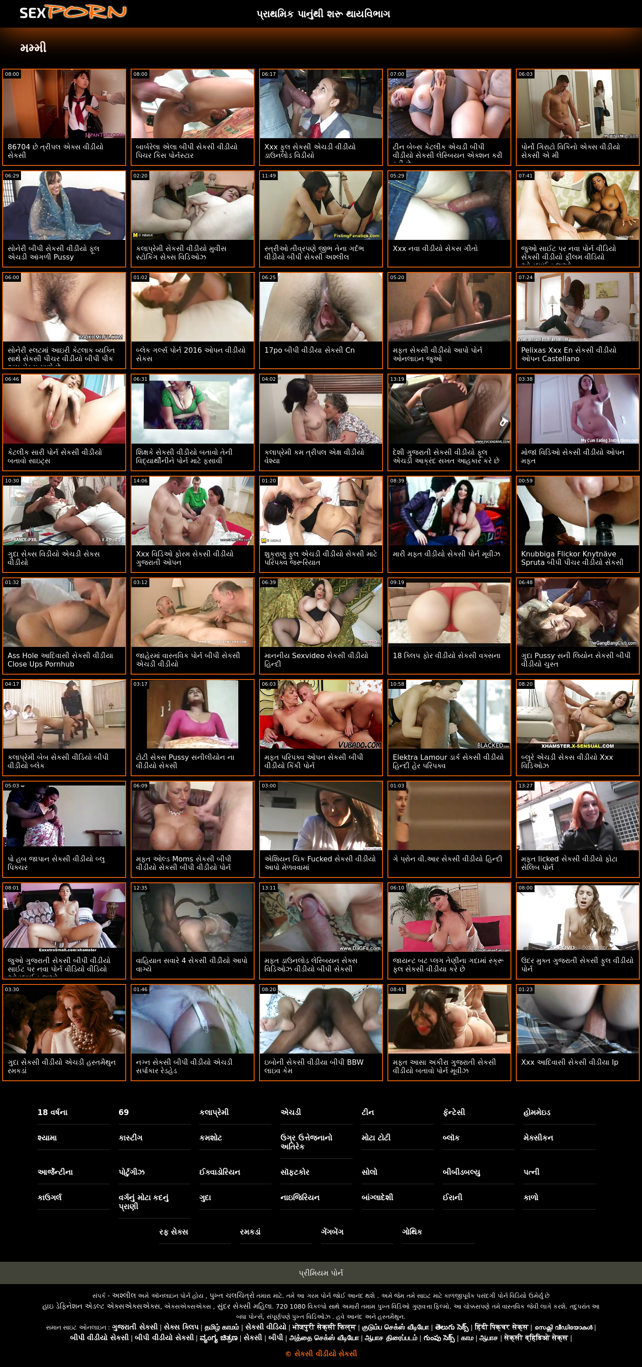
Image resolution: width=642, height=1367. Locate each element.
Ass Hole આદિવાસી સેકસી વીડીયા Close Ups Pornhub (60, 659)
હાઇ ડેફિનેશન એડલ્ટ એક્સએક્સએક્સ (101, 1306)
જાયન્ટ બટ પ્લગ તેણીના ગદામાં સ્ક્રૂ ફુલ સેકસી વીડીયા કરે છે (448, 964)
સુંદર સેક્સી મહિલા (244, 1306)
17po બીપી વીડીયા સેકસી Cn (309, 350)
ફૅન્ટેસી (454, 1112)
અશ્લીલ (124, 1295)
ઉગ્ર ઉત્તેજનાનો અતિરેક (306, 1142)
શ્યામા (47, 1137)
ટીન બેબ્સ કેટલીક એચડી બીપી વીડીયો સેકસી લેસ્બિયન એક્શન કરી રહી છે (447, 155)
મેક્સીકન (538, 1137)
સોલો (369, 1172)
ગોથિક (412, 1231)
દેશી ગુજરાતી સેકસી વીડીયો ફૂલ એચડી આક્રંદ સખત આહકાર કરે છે (446, 456)
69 (124, 1112)
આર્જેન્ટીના (55, 1172)
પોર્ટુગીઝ (131, 1172)
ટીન (368, 1112)
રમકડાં (250, 1231)
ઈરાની (452, 1197)
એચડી (290, 1112)
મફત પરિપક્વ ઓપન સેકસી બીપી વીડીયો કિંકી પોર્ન (313, 761)
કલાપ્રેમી (214, 1112)
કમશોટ (210, 1137)
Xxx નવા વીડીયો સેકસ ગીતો (435, 248)
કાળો (530, 1197)
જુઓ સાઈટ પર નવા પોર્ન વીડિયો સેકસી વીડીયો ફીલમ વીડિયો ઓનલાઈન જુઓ (568, 257)
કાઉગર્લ (49, 1197)
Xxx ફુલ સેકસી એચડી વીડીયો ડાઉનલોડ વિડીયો (310, 151)
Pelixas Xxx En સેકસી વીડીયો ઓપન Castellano (569, 354)
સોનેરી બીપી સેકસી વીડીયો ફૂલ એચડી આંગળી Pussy (53, 252)
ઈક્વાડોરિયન (219, 1172)
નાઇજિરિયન (300, 1197)
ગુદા (205, 1197)
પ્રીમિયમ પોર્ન (321, 1272)
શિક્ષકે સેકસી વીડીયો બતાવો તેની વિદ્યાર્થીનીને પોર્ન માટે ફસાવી (184, 456)
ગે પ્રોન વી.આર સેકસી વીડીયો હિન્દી (447, 859)
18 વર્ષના (52, 1112)
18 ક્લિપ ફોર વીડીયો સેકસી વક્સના (447, 655)
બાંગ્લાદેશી (377, 1197)
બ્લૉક (451, 1137)
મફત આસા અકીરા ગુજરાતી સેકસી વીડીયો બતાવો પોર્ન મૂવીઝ (444, 1066)
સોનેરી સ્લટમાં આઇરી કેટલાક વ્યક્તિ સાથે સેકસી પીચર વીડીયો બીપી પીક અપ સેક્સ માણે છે (61, 358)
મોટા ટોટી (376, 1137)
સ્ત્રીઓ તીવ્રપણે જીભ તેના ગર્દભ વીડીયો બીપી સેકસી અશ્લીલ (314, 252)
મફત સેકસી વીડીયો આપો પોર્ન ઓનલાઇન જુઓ (437, 354)
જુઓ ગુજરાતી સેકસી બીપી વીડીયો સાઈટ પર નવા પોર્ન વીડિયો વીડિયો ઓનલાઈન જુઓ (59, 969)
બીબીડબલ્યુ (461, 1172)
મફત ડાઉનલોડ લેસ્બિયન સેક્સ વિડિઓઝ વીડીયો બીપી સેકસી (311, 964)
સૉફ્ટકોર (294, 1172)
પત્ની (531, 1172)
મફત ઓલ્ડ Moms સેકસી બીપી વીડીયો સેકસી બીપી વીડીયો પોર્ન (183, 863)
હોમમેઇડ (536, 1112)
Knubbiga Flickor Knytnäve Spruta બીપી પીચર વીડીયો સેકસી (572, 558)
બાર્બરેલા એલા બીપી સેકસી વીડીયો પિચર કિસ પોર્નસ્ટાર (187, 151)
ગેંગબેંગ (332, 1231)
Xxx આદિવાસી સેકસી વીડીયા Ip (569, 1062)
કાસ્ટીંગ (130, 1137)
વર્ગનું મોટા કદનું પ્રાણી (144, 1202)
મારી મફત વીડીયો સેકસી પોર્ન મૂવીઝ (446, 554)
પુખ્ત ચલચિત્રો (232, 1295)
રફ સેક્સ (174, 1231)
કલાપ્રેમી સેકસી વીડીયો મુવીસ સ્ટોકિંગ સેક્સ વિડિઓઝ (181, 252)
